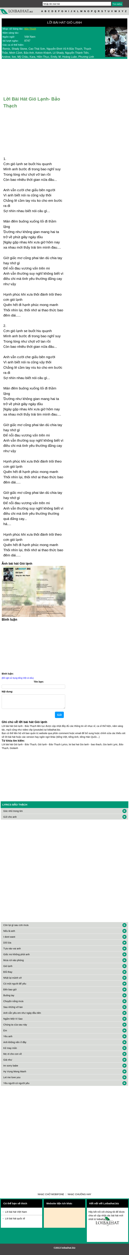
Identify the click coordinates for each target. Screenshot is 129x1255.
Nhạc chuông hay (79, 1197)
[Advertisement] (33, 646)
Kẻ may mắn (10, 1050)
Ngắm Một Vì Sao (13, 1021)
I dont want (9, 939)
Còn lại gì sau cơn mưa (16, 927)
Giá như (7, 1062)
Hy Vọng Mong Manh (14, 1074)
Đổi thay (7, 974)
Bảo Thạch (30, 28)
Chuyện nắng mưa (13, 1004)
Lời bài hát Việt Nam (16, 1214)
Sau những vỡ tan (13, 1009)
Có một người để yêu (14, 986)
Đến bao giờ (9, 992)
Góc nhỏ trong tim (13, 813)
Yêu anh (7, 1039)
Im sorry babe (10, 1068)
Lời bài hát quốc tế (15, 1221)
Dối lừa (7, 945)
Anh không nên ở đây (14, 1045)
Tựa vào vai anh (12, 951)
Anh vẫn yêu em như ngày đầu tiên (22, 1015)
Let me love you (11, 1080)
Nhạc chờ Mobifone (51, 1197)
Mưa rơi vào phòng (13, 963)
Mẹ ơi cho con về (12, 1056)
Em (5, 1033)
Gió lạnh (7, 968)
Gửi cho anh (10, 819)
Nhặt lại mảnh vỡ (12, 980)
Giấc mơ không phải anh (16, 957)
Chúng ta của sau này (15, 1027)
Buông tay (8, 998)
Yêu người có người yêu (16, 1086)
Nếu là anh (9, 933)
